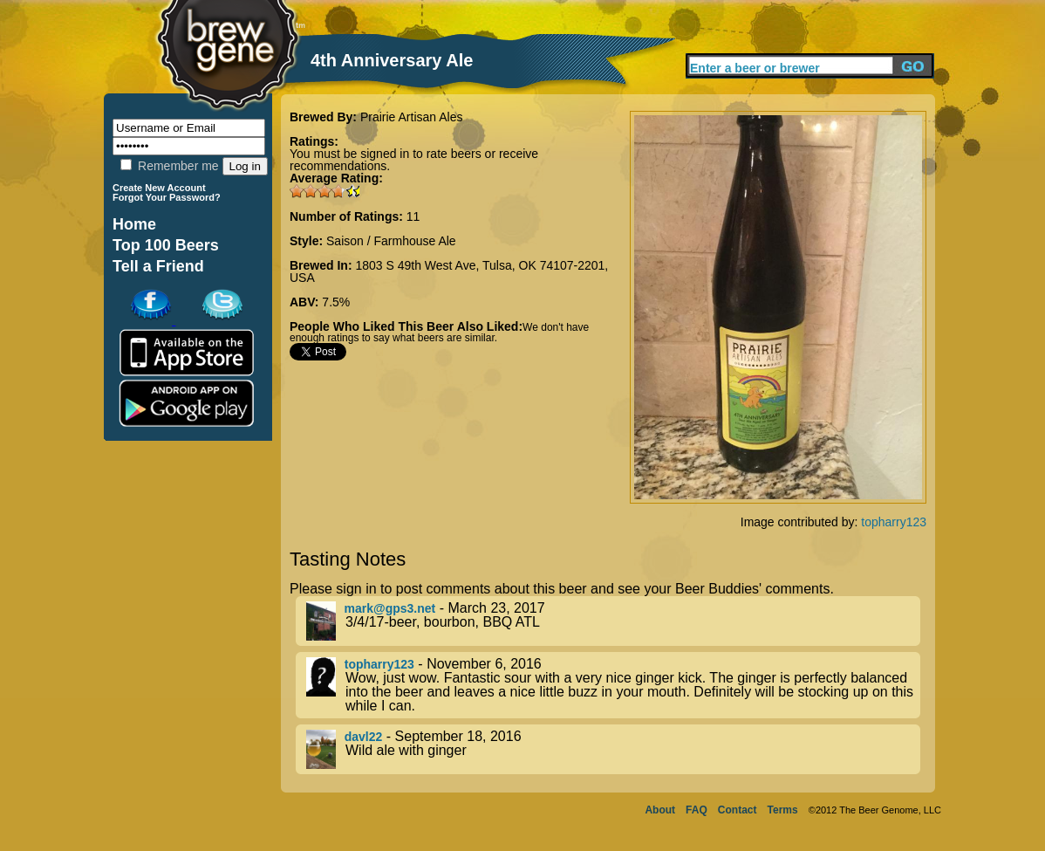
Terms (783, 810)
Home (134, 224)
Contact (737, 810)
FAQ (696, 810)
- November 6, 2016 (613, 685)
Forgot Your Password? (167, 197)
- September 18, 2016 (613, 749)
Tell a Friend (158, 266)
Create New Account (159, 187)
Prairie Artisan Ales (411, 117)
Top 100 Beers (166, 245)
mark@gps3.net (390, 608)
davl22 (364, 737)
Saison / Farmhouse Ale (391, 241)
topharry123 (893, 522)
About (660, 810)
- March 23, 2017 (613, 621)
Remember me (169, 166)
